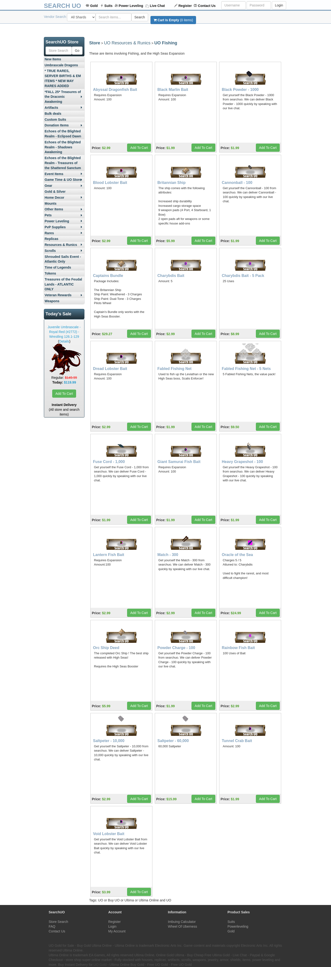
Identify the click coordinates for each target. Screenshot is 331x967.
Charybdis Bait (170, 276)
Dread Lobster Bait (110, 369)
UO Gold (99, 965)
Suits (108, 6)
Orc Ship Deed (106, 648)
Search (139, 17)
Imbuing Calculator (182, 922)
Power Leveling (131, 6)
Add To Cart (64, 393)
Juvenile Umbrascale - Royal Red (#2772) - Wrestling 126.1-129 (64, 331)
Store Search (58, 922)
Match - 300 (167, 555)
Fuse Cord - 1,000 (109, 462)
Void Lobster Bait (108, 834)
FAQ (52, 926)
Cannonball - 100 (237, 183)
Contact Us (207, 6)
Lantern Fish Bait (108, 555)
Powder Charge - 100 (176, 648)
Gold (94, 6)
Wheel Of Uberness (182, 926)
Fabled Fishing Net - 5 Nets (246, 369)
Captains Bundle (108, 276)
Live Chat (157, 6)
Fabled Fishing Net (174, 369)
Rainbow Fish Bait (238, 648)
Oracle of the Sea (237, 555)
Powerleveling (238, 926)
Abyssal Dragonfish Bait (115, 90)
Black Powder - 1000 (240, 90)
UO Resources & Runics (127, 43)
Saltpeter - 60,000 (173, 741)
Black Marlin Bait (172, 90)
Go (77, 50)
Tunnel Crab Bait (237, 741)
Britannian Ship (171, 183)
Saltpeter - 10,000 (108, 741)
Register (185, 6)
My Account (116, 931)
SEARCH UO (62, 5)
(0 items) (173, 20)
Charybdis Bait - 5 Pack (243, 276)
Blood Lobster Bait (110, 183)
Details (64, 341)
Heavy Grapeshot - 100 (242, 462)
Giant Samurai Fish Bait (178, 462)
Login (279, 5)
